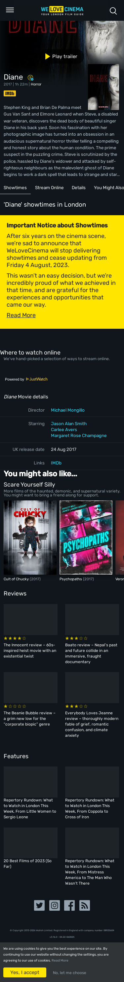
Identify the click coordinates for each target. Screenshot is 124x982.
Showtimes (15, 187)
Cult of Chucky (17, 579)
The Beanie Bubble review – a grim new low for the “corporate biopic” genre (30, 719)
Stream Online (49, 187)
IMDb (56, 462)
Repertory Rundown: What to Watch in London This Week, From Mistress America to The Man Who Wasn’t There (89, 872)
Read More (60, 961)
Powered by (26, 379)
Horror (36, 84)
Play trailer (58, 56)
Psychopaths (71, 579)
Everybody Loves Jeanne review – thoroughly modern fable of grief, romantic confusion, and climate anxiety (91, 724)
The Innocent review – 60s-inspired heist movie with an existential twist (30, 651)
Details (79, 187)
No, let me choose (69, 972)
